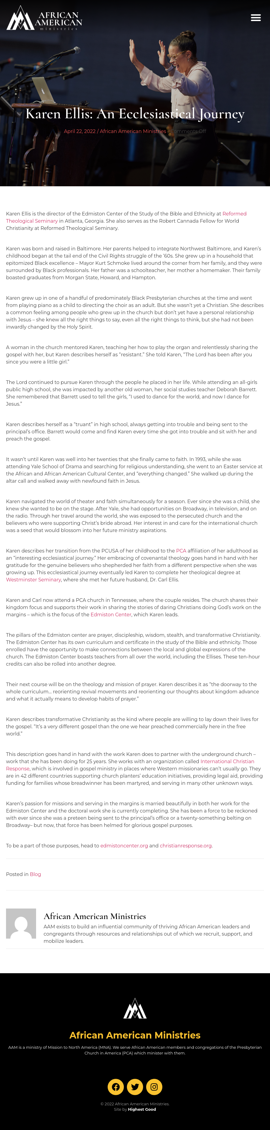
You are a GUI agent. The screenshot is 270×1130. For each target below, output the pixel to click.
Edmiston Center (111, 615)
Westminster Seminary (33, 580)
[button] (256, 17)
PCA (181, 551)
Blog (35, 874)
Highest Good (142, 1109)
